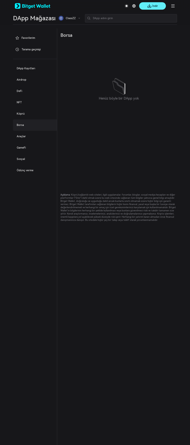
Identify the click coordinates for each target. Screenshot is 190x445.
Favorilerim (25, 38)
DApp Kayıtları (26, 68)
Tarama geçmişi (28, 49)
